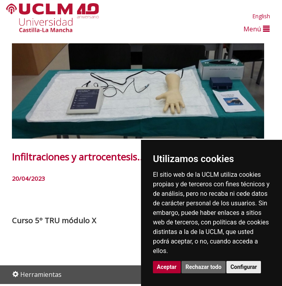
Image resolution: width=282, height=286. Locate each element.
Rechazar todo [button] (203, 267)
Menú (256, 28)
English (261, 16)
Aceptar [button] (167, 267)
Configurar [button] (243, 267)
